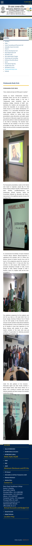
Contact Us (8, 482)
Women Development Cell (11, 51)
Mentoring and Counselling (11, 58)
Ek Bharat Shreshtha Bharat (11, 60)
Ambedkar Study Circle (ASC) (12, 47)
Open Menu (2, 2)
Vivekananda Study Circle (11, 69)
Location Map (9, 516)
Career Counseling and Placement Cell (14, 45)
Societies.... (7, 41)
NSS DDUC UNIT (9, 54)
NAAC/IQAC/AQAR (11, 457)
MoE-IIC (7, 49)
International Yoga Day (10, 63)
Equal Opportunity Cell (10, 52)
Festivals (7, 71)
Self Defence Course (10, 67)
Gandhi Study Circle (9, 65)
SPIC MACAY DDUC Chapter (11, 56)
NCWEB (7, 445)
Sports (6, 62)
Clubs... (6, 43)
